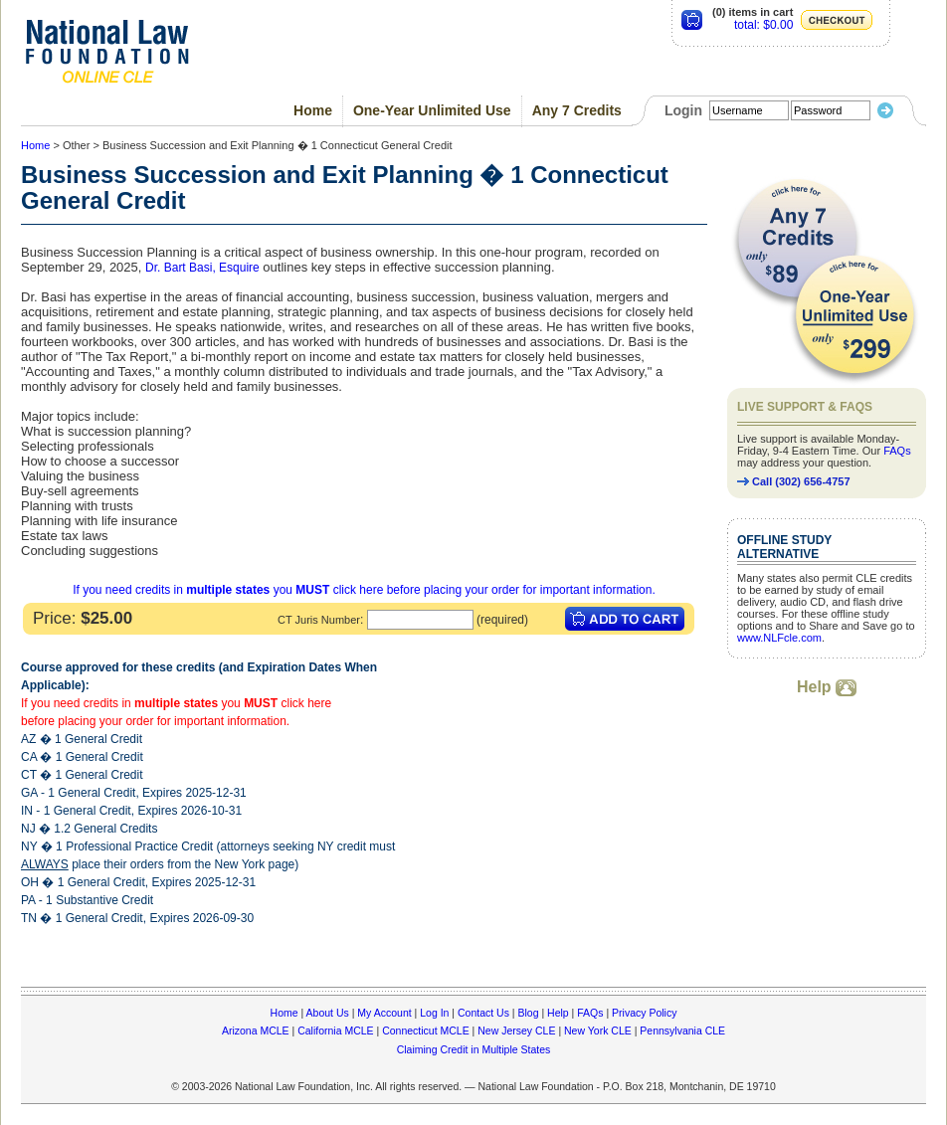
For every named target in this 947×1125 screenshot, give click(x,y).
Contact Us (483, 1013)
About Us (327, 1013)
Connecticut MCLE (426, 1030)
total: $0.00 (763, 25)
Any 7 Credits (577, 110)
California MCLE (335, 1030)
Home (312, 110)
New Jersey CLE (516, 1030)
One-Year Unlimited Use (432, 110)
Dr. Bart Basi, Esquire (202, 268)
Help (826, 686)
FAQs (897, 451)
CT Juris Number (319, 620)
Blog (527, 1013)
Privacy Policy (644, 1013)
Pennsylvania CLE (682, 1030)
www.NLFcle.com (779, 638)
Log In (434, 1013)
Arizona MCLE (255, 1030)
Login (683, 110)
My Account (384, 1013)
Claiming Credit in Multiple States (474, 1049)
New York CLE (598, 1030)
